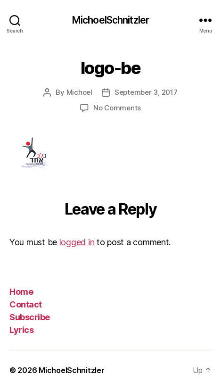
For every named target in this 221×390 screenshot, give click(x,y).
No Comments (117, 107)
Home (21, 292)
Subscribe (29, 317)
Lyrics (21, 330)
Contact (25, 304)
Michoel (79, 92)
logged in (77, 242)
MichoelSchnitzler (110, 20)
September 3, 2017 (146, 92)
